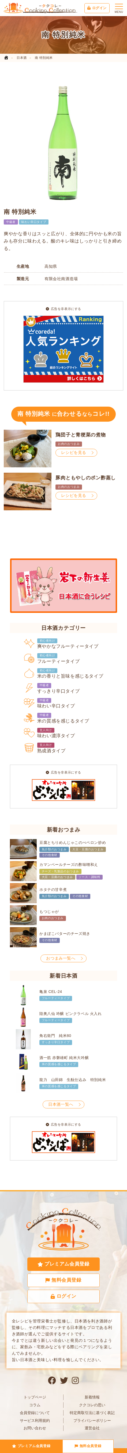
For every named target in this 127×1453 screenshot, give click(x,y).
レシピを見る (73, 452)
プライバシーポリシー (92, 1420)
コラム (34, 1405)
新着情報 (92, 1397)
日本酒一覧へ (60, 1104)
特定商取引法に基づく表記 (92, 1413)
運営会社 (92, 1428)
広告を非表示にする (63, 309)
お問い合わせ (35, 1428)
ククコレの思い (92, 1405)
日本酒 (22, 58)
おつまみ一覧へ (60, 958)
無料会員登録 (88, 1446)
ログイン (97, 8)
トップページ (35, 1397)
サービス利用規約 (35, 1420)
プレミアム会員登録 (31, 1446)
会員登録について (35, 1413)
